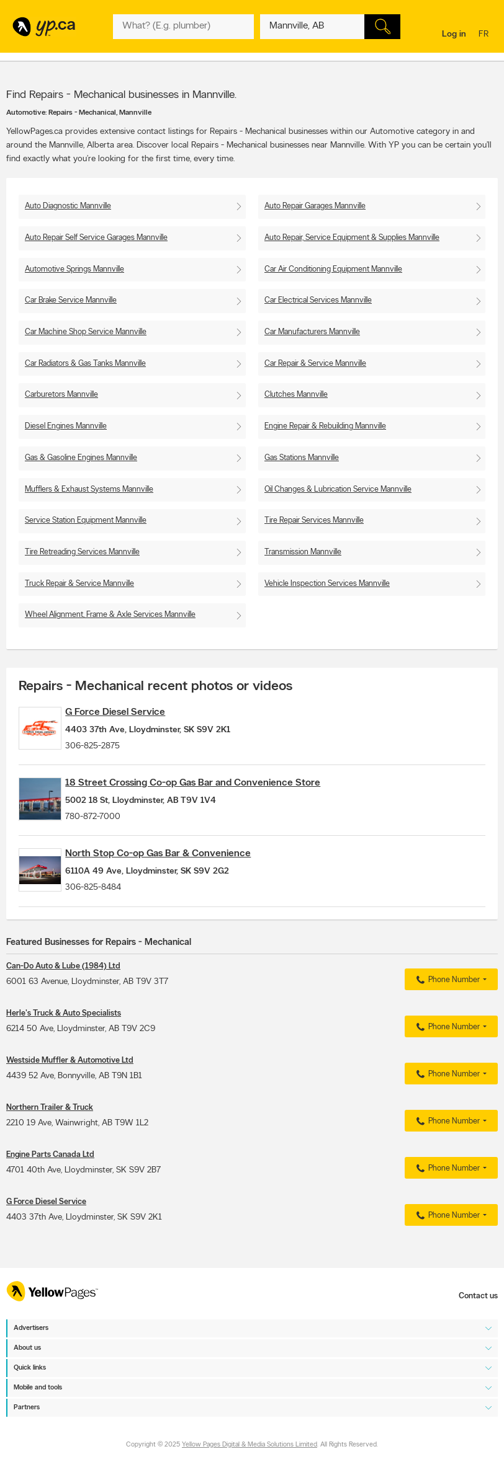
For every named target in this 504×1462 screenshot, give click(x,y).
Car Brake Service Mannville (71, 300)
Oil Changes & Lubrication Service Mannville (338, 489)
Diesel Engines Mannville (66, 426)
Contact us (478, 1296)
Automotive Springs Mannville (74, 269)
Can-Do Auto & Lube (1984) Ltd (63, 997)
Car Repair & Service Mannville (315, 364)
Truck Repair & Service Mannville (79, 584)
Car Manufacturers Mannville (312, 332)
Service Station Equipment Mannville (85, 520)
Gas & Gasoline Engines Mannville (81, 458)
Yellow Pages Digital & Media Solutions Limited (249, 1445)
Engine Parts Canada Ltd (50, 1186)
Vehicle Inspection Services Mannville (327, 584)
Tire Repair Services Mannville (314, 520)
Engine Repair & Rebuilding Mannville (325, 426)
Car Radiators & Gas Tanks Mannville (85, 364)
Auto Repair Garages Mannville (315, 206)
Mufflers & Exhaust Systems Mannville (89, 489)
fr (485, 35)
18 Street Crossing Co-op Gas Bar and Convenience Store (214, 794)
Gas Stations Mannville (301, 458)
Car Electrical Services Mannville (318, 300)
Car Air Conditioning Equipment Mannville (333, 269)
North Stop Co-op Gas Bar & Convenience (179, 875)
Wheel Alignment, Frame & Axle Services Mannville (110, 615)
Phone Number (446, 1011)
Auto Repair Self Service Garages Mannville (96, 238)
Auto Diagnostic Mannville (68, 206)
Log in (454, 34)
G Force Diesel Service (137, 712)
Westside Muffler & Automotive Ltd (69, 1092)
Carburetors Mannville (61, 395)
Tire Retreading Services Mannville (82, 552)
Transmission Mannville (302, 552)
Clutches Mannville (296, 395)
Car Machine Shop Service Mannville (85, 332)
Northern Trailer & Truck (49, 1139)
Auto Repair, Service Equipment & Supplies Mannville (351, 238)
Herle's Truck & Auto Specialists (63, 1044)
